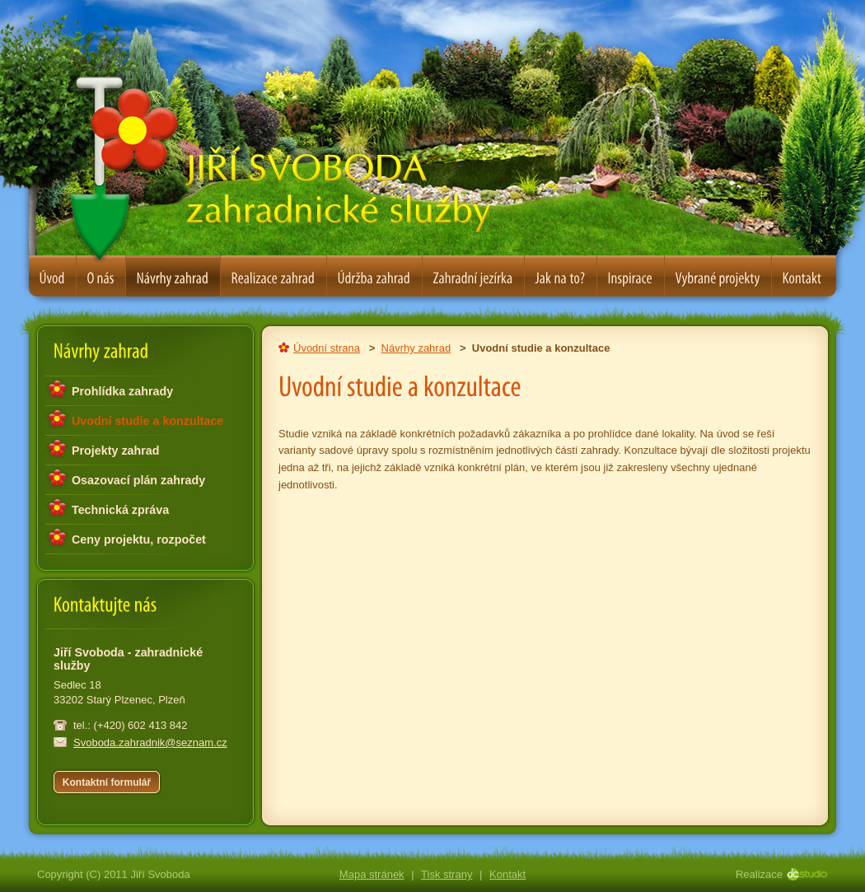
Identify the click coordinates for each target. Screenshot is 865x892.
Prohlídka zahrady (122, 391)
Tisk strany (446, 874)
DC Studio (811, 874)
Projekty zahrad (115, 450)
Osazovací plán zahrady (138, 480)
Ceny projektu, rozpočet (139, 539)
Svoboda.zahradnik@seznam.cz (150, 742)
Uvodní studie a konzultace (147, 420)
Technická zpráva (120, 509)
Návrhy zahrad (416, 348)
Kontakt (507, 874)
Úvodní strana (326, 348)
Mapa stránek (371, 874)
